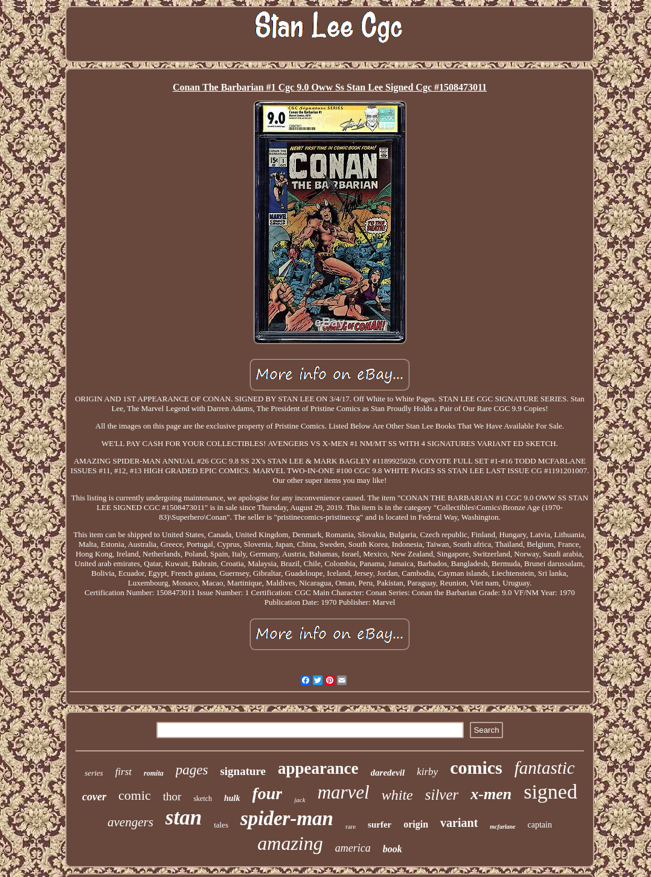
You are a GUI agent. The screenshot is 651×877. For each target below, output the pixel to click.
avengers (130, 822)
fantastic (545, 767)
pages (192, 769)
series (94, 772)
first (123, 771)
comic (134, 795)
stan (183, 817)
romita (154, 773)
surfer (379, 824)
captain (540, 824)
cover (94, 797)
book (392, 849)
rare (350, 826)
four (267, 793)
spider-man (286, 818)
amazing (289, 843)
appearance (318, 768)
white (397, 795)
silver (442, 794)
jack (299, 799)
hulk (232, 798)
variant (459, 822)
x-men (491, 794)
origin (415, 824)
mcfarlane (502, 826)
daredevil (388, 772)
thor (172, 796)
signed (550, 791)
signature (243, 771)
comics (476, 767)
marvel (344, 792)
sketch (202, 798)
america (353, 848)
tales (221, 824)
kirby (427, 771)
